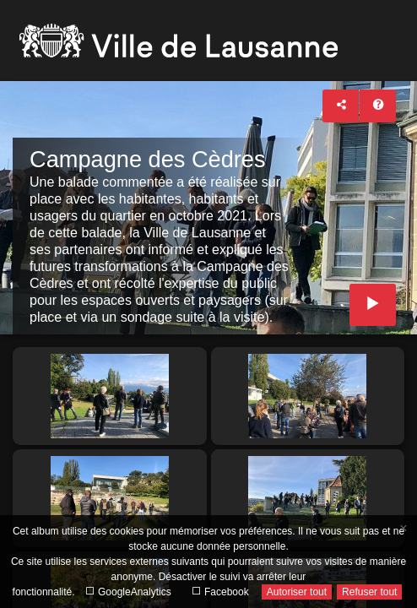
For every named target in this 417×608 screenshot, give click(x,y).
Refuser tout (369, 592)
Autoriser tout (297, 592)
